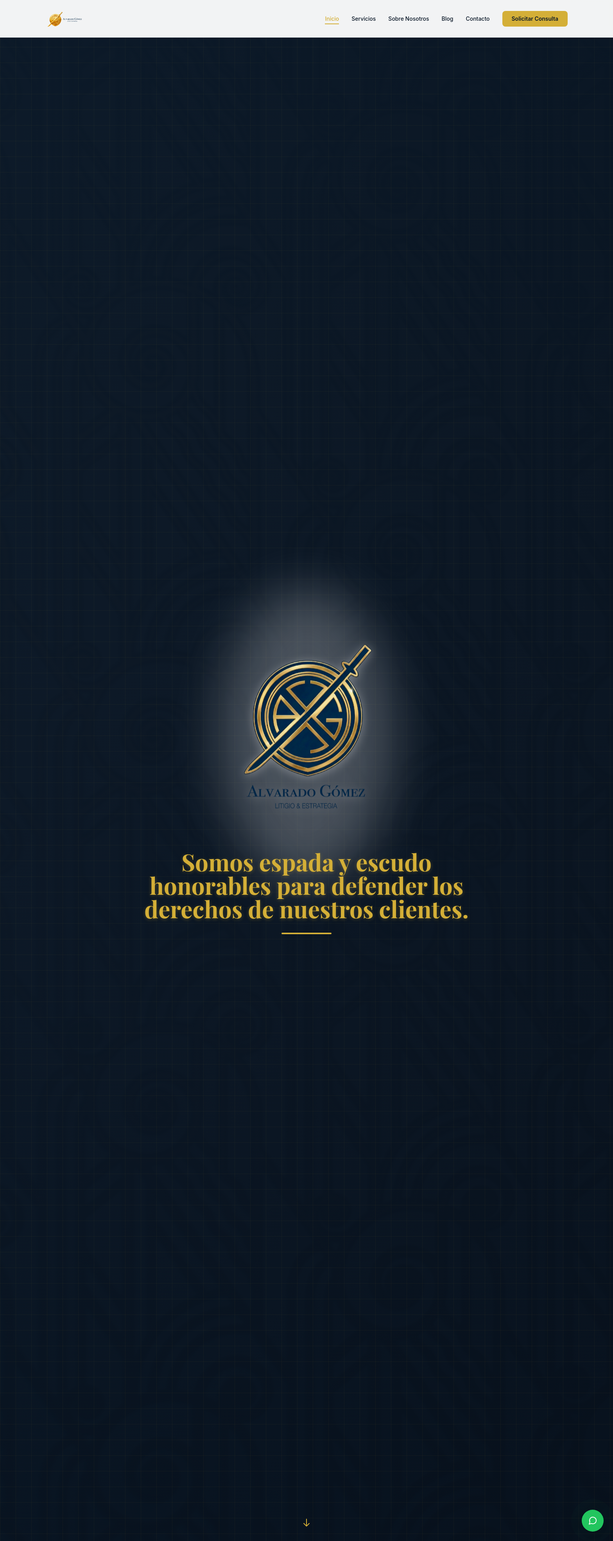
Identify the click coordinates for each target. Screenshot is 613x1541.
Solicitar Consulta (535, 18)
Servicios (363, 18)
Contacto (477, 18)
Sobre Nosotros (408, 18)
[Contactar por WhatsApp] (593, 1521)
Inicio (332, 19)
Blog (447, 18)
